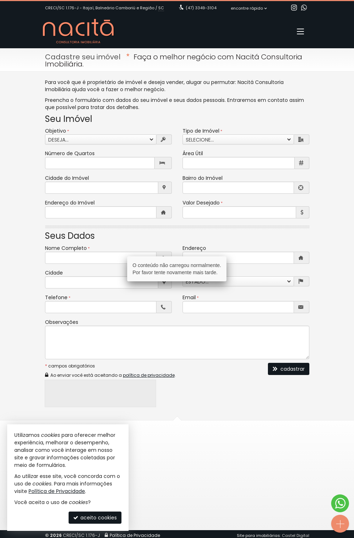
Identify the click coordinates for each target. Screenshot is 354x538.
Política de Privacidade (57, 491)
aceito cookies (95, 517)
